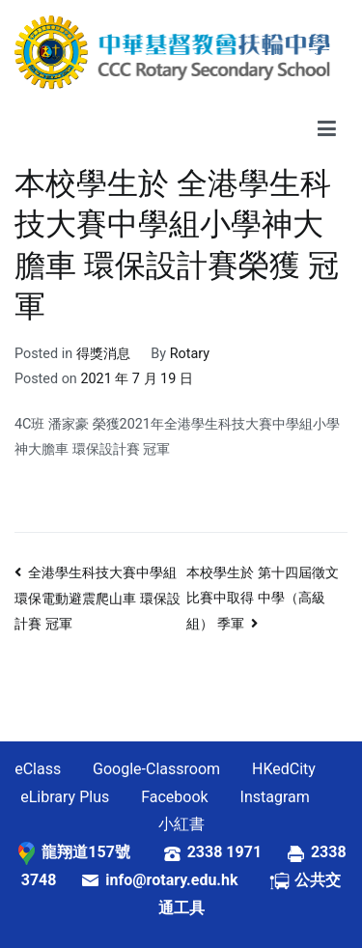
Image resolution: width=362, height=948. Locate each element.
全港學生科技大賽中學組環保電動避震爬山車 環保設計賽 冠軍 (97, 598)
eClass (37, 769)
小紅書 (181, 824)
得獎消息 (103, 354)
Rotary (189, 354)
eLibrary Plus (64, 797)
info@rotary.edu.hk (186, 880)
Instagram (275, 797)
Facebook (174, 797)
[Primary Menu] (327, 129)
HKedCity (284, 769)
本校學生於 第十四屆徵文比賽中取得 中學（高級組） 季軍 (262, 598)
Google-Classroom (156, 769)
